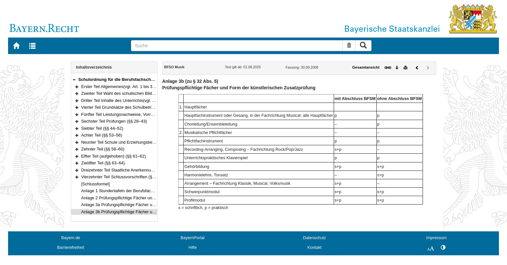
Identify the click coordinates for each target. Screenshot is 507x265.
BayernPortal (193, 237)
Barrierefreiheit (70, 247)
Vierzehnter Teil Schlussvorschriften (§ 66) (120, 176)
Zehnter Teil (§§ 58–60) (102, 149)
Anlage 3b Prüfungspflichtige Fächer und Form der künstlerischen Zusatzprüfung (156, 211)
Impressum (436, 237)
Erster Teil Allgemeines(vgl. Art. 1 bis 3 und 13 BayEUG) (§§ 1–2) (141, 86)
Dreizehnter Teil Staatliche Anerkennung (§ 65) (124, 170)
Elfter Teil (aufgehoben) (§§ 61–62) (113, 156)
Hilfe (193, 247)
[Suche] (237, 45)
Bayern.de (70, 237)
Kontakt (314, 247)
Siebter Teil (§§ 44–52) (102, 128)
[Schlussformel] (95, 184)
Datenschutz (314, 237)
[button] (74, 79)
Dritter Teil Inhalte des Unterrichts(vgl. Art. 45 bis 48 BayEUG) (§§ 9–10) (147, 100)
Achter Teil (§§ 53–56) (101, 135)
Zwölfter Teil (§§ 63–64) (103, 162)
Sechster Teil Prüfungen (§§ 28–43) (114, 121)
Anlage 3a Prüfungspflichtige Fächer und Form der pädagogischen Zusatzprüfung (156, 204)
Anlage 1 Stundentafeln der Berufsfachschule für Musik (132, 190)
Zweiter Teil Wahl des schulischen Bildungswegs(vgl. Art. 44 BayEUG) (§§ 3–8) (154, 93)
